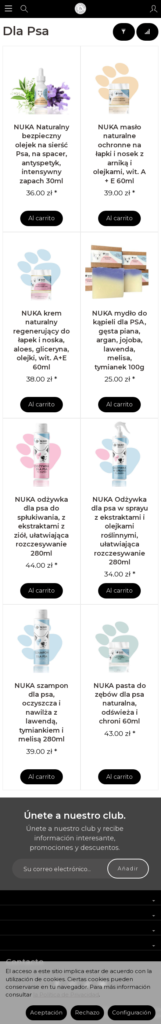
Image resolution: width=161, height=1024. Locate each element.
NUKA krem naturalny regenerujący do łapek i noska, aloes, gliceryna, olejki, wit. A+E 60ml (41, 340)
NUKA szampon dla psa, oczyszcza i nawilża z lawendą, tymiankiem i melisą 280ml (41, 712)
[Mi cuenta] (153, 9)
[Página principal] (80, 9)
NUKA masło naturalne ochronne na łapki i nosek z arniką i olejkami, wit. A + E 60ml (119, 154)
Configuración (131, 1012)
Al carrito (41, 218)
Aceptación (46, 1012)
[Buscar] (24, 9)
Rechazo (87, 1012)
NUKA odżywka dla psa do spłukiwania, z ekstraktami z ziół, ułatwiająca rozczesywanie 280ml (41, 526)
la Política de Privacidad (66, 994)
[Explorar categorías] (8, 9)
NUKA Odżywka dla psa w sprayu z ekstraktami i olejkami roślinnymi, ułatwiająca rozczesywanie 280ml (119, 530)
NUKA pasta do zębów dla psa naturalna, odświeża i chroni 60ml (119, 703)
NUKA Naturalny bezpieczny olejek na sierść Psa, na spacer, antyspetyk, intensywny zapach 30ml (41, 154)
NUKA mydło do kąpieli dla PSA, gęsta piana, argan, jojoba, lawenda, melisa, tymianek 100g (119, 340)
